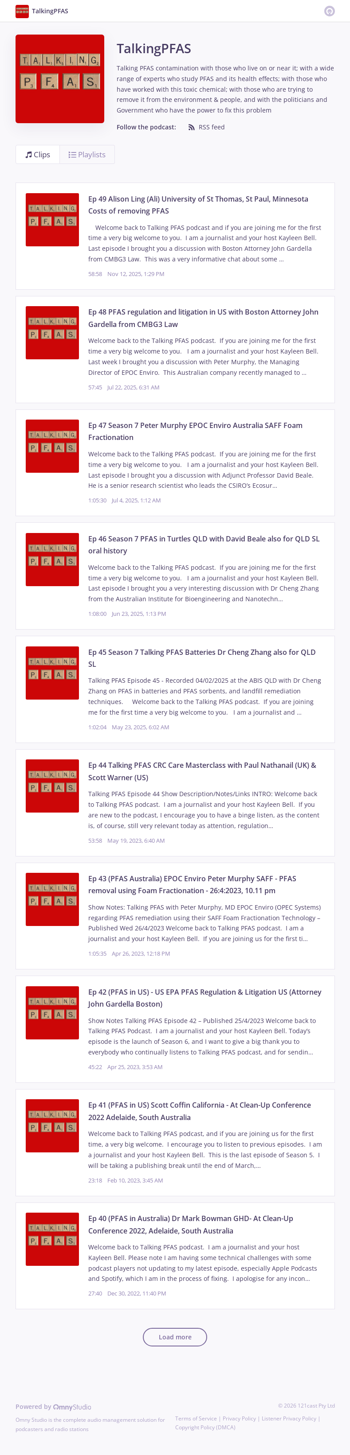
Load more (175, 1337)
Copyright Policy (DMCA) (205, 1427)
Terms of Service (196, 1418)
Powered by (53, 1406)
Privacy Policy (239, 1418)
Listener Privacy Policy (289, 1418)
